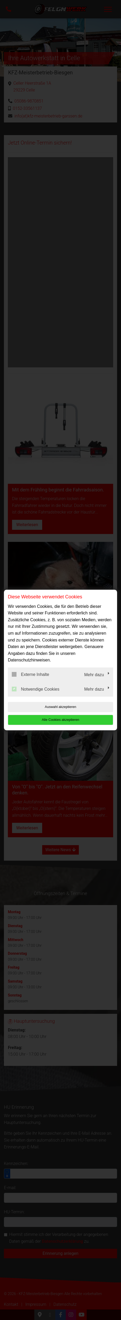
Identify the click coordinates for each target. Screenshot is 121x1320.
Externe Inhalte (30, 674)
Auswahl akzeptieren (60, 707)
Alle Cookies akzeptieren (60, 720)
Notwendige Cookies (35, 689)
